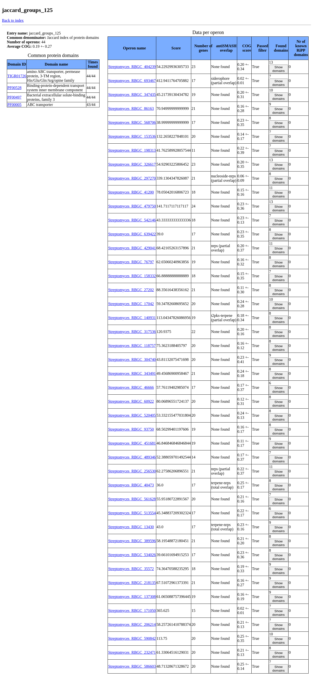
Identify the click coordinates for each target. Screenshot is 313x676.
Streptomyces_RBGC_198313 (132, 150)
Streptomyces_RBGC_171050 (132, 610)
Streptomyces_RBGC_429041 (132, 248)
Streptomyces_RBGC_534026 (132, 555)
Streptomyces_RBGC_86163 (131, 108)
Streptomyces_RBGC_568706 (132, 122)
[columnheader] (132, 48)
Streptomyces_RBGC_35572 (131, 569)
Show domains (278, 69)
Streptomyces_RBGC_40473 (131, 485)
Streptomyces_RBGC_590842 (132, 638)
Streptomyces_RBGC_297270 (132, 178)
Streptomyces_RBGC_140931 (132, 318)
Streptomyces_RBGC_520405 (132, 415)
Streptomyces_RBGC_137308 (132, 597)
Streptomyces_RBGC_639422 (132, 234)
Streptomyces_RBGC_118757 (132, 346)
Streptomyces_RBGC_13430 (131, 527)
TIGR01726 (16, 76)
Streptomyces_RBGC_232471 (132, 652)
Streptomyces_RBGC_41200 (131, 192)
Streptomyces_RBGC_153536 (132, 136)
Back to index (13, 20)
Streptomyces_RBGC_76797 (131, 262)
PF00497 (14, 97)
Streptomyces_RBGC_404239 (132, 67)
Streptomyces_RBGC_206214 (132, 624)
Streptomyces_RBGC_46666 (131, 387)
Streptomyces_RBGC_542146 (132, 220)
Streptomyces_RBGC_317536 (132, 332)
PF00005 (14, 105)
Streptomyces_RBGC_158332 (132, 276)
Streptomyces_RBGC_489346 (132, 457)
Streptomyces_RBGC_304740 (132, 359)
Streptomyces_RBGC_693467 (132, 81)
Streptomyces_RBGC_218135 (132, 583)
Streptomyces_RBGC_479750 (132, 206)
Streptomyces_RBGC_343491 (132, 373)
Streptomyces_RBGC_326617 (132, 164)
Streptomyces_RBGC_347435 (132, 94)
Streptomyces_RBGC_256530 (132, 471)
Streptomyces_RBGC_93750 (131, 429)
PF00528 (14, 88)
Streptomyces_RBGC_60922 (131, 401)
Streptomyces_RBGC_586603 (132, 666)
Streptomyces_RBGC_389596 (132, 541)
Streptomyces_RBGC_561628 (132, 499)
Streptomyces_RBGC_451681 (132, 443)
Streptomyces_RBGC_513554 (132, 513)
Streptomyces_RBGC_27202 (131, 290)
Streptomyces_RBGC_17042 (131, 304)
